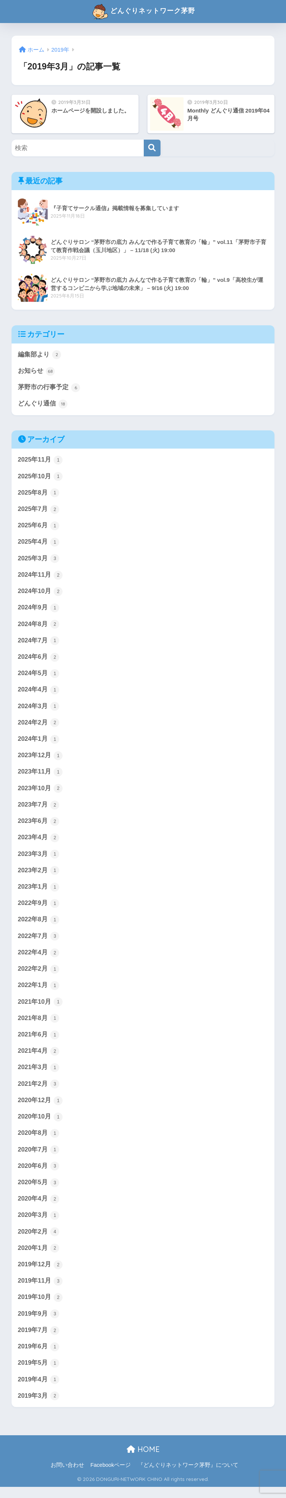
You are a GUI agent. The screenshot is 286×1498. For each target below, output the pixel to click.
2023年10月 (40, 792)
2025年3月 (39, 560)
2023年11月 (40, 776)
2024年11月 (40, 577)
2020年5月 (39, 1191)
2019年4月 (39, 1390)
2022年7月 (39, 942)
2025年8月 (39, 493)
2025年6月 (39, 527)
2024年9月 (39, 610)
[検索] (152, 148)
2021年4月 (39, 1058)
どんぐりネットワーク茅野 (143, 11)
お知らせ (36, 371)
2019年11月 (40, 1290)
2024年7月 (39, 643)
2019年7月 (39, 1340)
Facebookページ (110, 1476)
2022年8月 (39, 925)
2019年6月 (39, 1357)
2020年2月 (39, 1241)
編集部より (39, 354)
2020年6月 (39, 1174)
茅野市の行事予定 (49, 388)
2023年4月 (39, 842)
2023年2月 (39, 875)
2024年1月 (39, 743)
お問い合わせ (67, 1476)
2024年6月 (39, 659)
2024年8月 (39, 626)
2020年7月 (39, 1157)
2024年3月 (39, 709)
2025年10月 (40, 477)
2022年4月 (39, 958)
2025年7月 (39, 510)
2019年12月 (40, 1274)
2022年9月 (39, 909)
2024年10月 (40, 593)
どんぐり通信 (43, 404)
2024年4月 (39, 693)
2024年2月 (39, 726)
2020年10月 (40, 1124)
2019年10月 (40, 1307)
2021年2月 (39, 1091)
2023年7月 (39, 809)
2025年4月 (39, 543)
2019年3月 (39, 1407)
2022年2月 (39, 975)
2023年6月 (39, 825)
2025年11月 (40, 460)
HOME (143, 1460)
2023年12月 (40, 759)
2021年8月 (39, 1025)
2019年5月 (39, 1374)
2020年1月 (39, 1257)
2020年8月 (39, 1141)
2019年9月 (39, 1323)
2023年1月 (39, 892)
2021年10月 (40, 1008)
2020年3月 (39, 1224)
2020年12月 (40, 1108)
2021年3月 (39, 1075)
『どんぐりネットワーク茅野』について (188, 1476)
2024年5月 (39, 676)
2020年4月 (39, 1207)
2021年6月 (39, 1041)
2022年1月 (39, 991)
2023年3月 (39, 859)
